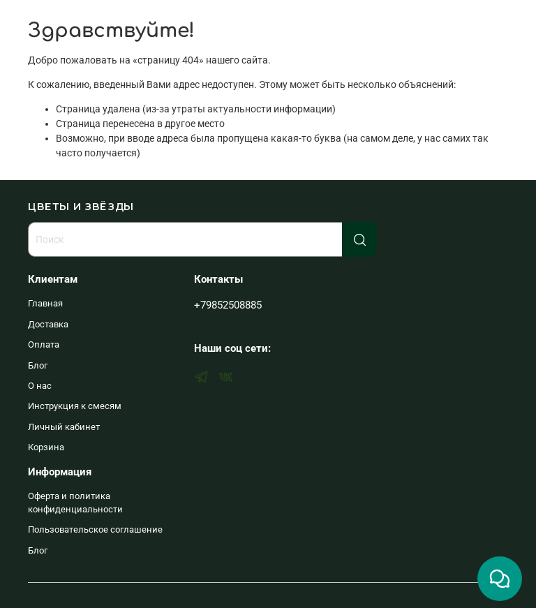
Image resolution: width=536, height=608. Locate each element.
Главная (45, 303)
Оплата (43, 344)
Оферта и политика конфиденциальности (75, 502)
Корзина (46, 447)
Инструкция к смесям (74, 406)
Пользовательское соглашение (95, 529)
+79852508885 (228, 305)
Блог (37, 365)
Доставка (48, 324)
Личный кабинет (64, 427)
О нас (40, 385)
